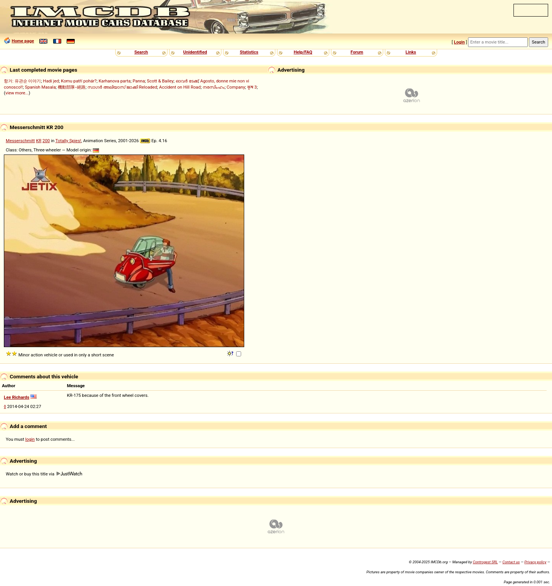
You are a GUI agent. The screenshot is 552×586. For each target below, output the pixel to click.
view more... (17, 93)
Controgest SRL (485, 562)
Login (459, 42)
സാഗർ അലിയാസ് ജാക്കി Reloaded (122, 87)
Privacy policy (535, 562)
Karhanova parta (115, 81)
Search (141, 52)
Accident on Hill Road (180, 87)
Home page (23, 41)
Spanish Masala (40, 87)
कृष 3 (252, 87)
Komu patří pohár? (79, 81)
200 (46, 140)
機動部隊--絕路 (72, 87)
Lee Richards (16, 397)
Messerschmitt (20, 140)
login (30, 439)
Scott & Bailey (160, 81)
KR (38, 140)
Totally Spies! (68, 140)
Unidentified (195, 52)
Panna (139, 81)
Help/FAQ (303, 52)
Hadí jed (51, 81)
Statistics (249, 52)
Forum (357, 52)
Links (411, 52)
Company (236, 87)
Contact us (511, 562)
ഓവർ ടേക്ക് (187, 81)
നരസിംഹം (214, 87)
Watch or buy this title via (44, 474)
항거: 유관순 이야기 (22, 81)
